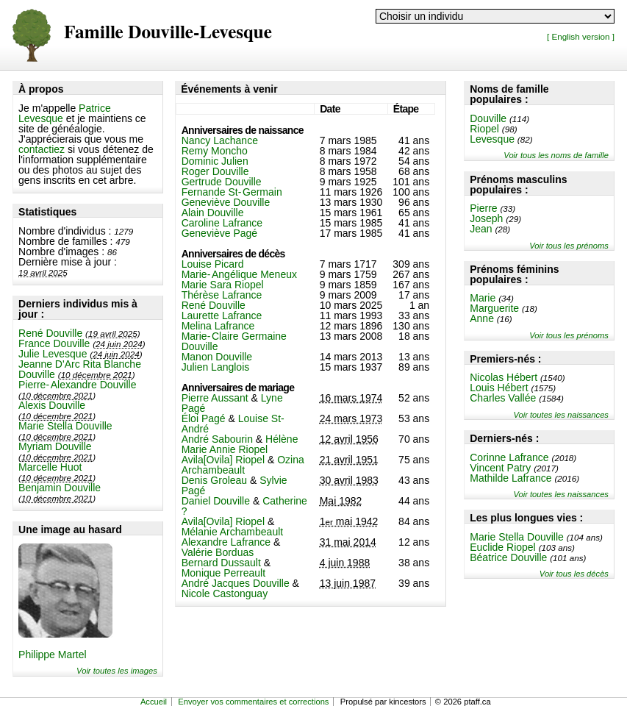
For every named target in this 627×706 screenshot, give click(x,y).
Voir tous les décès (574, 573)
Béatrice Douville (508, 557)
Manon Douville (217, 357)
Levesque (492, 139)
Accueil (153, 701)
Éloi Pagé (204, 418)
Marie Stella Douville (65, 426)
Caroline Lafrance (222, 223)
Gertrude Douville (222, 182)
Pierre (483, 208)
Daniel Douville (216, 501)
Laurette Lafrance (222, 315)
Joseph (486, 218)
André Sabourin (217, 439)
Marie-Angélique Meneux (239, 274)
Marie (482, 298)
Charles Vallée (503, 398)
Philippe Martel (52, 654)
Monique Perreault (223, 573)
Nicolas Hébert (503, 377)
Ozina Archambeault (243, 465)
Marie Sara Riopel (223, 284)
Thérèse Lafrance (222, 295)
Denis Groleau (215, 480)
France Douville (54, 343)
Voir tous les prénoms (569, 245)
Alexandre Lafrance (226, 542)
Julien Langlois (216, 367)
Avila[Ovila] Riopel (223, 460)
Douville (488, 118)
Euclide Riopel (503, 547)
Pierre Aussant (215, 398)
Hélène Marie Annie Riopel (240, 444)
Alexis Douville (51, 405)
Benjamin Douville (59, 487)
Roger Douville (215, 171)
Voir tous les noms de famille (556, 155)
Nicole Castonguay (225, 593)
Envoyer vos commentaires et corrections (253, 701)
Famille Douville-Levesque (168, 33)
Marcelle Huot (50, 467)
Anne (482, 318)
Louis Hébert (499, 387)
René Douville (50, 333)
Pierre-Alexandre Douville (77, 385)
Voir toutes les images (116, 670)
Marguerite (494, 308)
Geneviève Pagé (220, 233)
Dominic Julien (215, 161)
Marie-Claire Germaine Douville (234, 341)
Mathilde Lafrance (510, 478)
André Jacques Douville (236, 583)
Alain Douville (213, 212)
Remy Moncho (215, 151)
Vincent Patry (500, 468)
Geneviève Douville (226, 202)
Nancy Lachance (220, 140)
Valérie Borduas (218, 552)
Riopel (484, 129)
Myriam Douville (55, 446)
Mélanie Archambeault (233, 532)
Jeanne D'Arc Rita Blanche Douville (79, 369)
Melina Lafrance (218, 326)
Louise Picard (213, 264)
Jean (481, 229)
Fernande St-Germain (232, 192)
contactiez (41, 149)
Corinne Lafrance (509, 457)
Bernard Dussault (221, 562)
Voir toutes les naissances (561, 414)
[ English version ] (581, 36)
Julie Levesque (52, 354)
